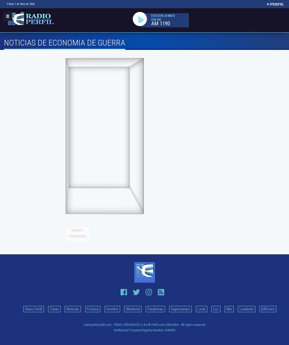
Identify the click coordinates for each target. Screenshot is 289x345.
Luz (216, 309)
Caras (54, 309)
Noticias (72, 309)
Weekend (133, 309)
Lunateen (247, 309)
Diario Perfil (33, 309)
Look (201, 309)
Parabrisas (155, 309)
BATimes (268, 309)
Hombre (112, 309)
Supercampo (180, 309)
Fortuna (93, 309)
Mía (229, 309)
